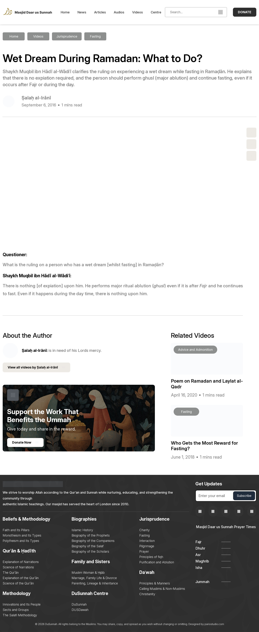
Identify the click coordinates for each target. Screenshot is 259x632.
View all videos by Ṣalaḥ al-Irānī (36, 367)
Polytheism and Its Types (21, 541)
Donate (244, 12)
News (82, 12)
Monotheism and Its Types (22, 535)
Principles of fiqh (151, 557)
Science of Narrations (18, 567)
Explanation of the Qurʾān (21, 578)
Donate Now (25, 442)
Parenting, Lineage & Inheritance (95, 583)
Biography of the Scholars (90, 551)
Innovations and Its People (22, 604)
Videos (137, 12)
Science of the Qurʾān (18, 583)
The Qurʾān (11, 572)
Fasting (144, 535)
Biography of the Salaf (88, 546)
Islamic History (82, 530)
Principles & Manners (154, 583)
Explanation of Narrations (21, 562)
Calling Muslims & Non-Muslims (162, 589)
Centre (156, 12)
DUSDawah (80, 610)
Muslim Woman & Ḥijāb (88, 572)
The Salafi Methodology (20, 615)
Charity (144, 530)
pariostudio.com (214, 624)
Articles (100, 12)
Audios (119, 12)
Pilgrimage (146, 546)
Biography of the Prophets (91, 535)
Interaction (147, 541)
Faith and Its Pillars (16, 530)
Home (65, 12)
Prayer (144, 551)
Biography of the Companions (93, 541)
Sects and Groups (16, 610)
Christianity (147, 594)
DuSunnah (79, 604)
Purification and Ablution (156, 562)
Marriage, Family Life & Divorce (94, 578)
